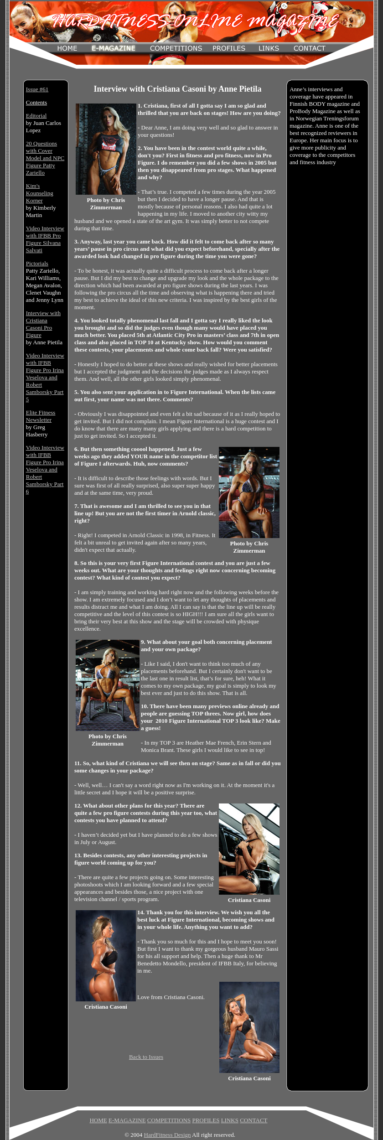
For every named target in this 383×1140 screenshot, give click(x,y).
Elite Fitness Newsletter (41, 416)
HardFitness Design (167, 1134)
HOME (98, 1120)
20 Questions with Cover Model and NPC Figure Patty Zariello (45, 158)
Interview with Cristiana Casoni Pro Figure (43, 324)
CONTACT (253, 1120)
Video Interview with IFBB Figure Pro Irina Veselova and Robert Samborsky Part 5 (45, 377)
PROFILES (205, 1120)
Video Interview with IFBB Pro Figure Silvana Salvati (45, 239)
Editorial (36, 115)
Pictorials (37, 263)
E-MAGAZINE (127, 1120)
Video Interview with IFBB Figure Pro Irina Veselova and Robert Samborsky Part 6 (45, 469)
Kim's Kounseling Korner (39, 193)
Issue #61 (37, 89)
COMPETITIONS (169, 1120)
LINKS (229, 1120)
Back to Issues (146, 1056)
